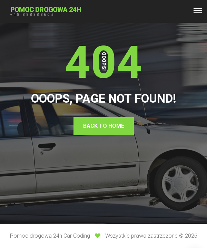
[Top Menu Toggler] (198, 11)
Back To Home (103, 126)
